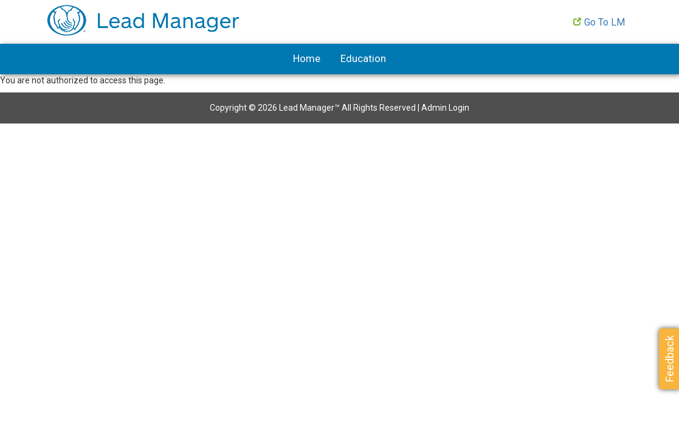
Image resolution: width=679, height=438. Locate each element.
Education (363, 58)
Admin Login (445, 108)
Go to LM (604, 22)
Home (306, 58)
